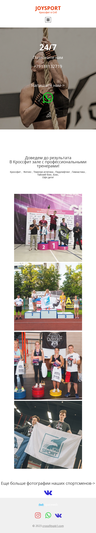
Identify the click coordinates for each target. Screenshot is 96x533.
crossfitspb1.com (53, 526)
